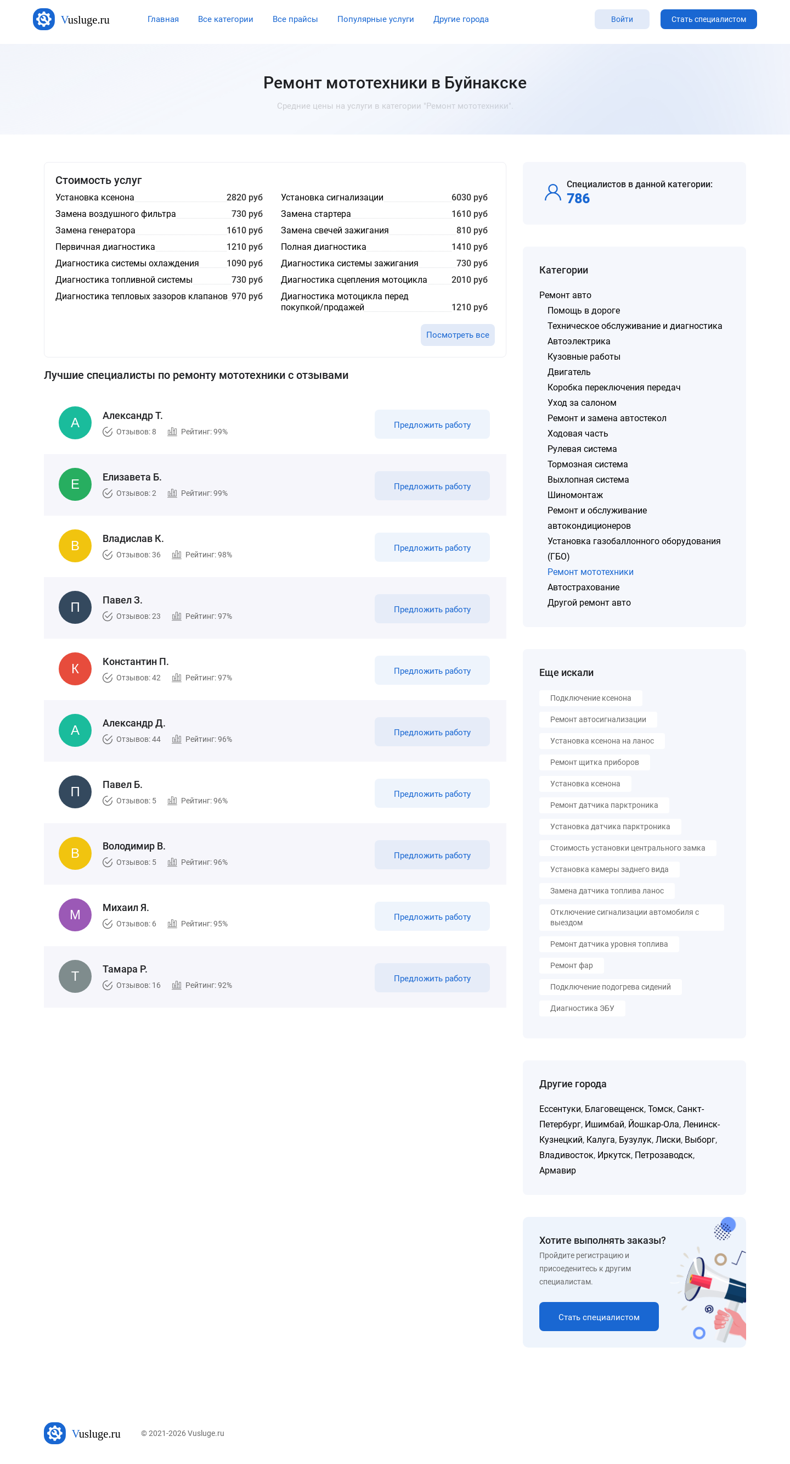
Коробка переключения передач (614, 387)
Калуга (600, 1140)
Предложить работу (432, 425)
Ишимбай (604, 1124)
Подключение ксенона (590, 698)
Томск (660, 1109)
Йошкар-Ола (653, 1124)
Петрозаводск (664, 1155)
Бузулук (635, 1140)
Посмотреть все (457, 335)
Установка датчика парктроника (610, 826)
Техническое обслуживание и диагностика (635, 326)
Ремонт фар (571, 965)
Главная (163, 19)
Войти (622, 19)
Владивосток (566, 1155)
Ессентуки (560, 1109)
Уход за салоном (582, 403)
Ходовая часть (578, 433)
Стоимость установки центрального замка (628, 847)
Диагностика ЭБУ (582, 1008)
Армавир (557, 1170)
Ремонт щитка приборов (594, 762)
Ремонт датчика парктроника (604, 805)
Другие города (461, 19)
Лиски (668, 1140)
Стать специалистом (709, 19)
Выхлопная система (588, 479)
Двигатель (569, 372)
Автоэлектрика (579, 341)
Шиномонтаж (575, 495)
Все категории (225, 19)
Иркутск (614, 1155)
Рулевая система (582, 449)
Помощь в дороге (584, 310)
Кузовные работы (584, 356)
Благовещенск (614, 1109)
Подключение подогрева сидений (610, 986)
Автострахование (583, 587)
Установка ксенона (585, 783)
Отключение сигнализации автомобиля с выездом (624, 917)
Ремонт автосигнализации (598, 719)
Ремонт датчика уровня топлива (609, 944)
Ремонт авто (565, 295)
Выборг (700, 1140)
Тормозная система (588, 464)
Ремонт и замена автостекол (607, 418)
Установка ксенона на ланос (602, 740)
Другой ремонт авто (589, 602)
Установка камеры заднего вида (609, 869)
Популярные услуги (375, 19)
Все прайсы (295, 19)
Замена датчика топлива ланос (607, 890)
